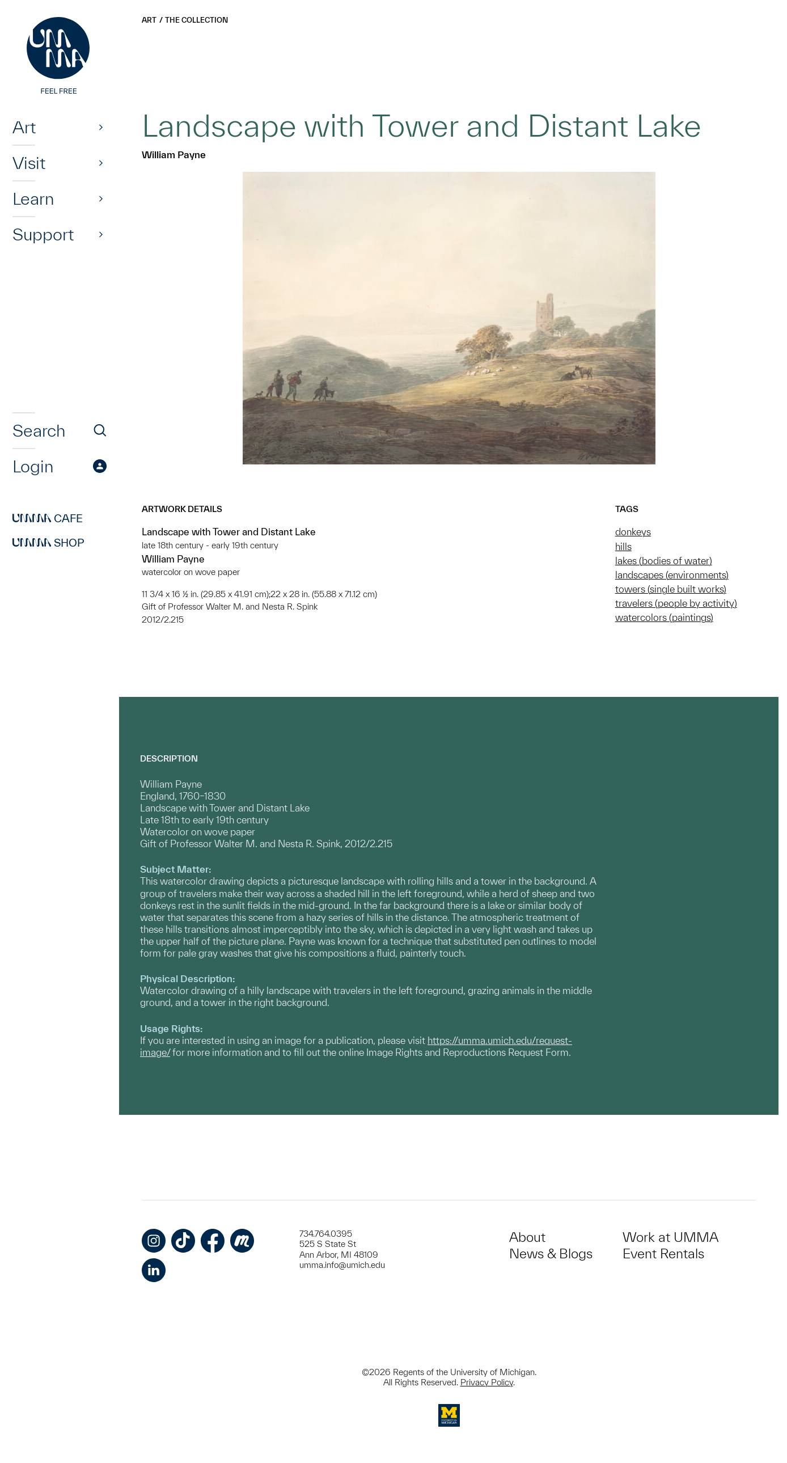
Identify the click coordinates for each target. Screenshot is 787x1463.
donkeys (633, 531)
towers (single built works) (670, 588)
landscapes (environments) (672, 574)
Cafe (47, 518)
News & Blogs (551, 1253)
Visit (28, 162)
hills (623, 546)
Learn (33, 198)
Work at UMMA (670, 1237)
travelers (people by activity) (676, 603)
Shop (48, 542)
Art (24, 127)
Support (43, 234)
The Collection (196, 20)
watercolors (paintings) (664, 617)
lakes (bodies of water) (663, 560)
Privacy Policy (486, 1382)
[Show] (101, 127)
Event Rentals (663, 1253)
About (527, 1237)
